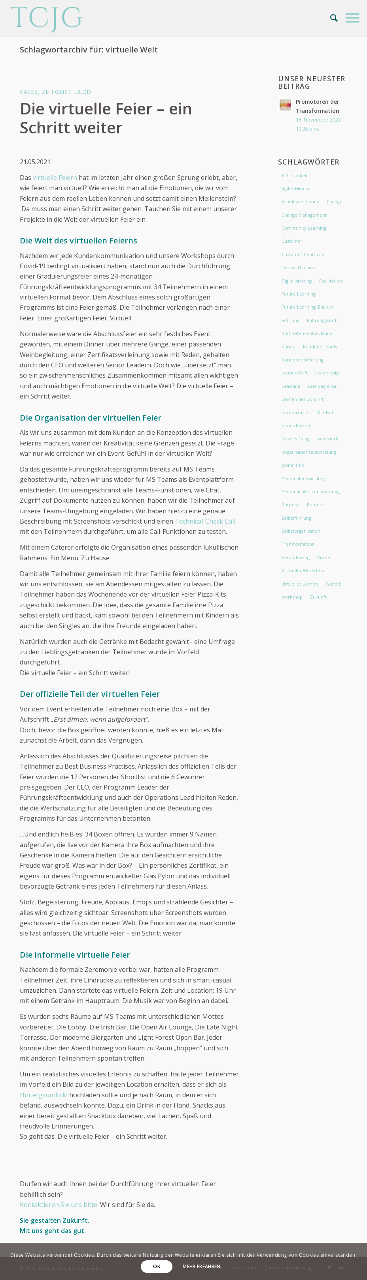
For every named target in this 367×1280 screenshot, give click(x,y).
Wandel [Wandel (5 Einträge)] (333, 584)
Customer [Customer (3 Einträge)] (292, 241)
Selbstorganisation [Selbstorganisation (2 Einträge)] (301, 531)
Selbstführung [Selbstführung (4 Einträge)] (296, 518)
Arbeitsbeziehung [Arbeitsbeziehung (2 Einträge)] (300, 201)
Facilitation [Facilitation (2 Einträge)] (330, 281)
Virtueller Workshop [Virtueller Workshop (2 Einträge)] (303, 570)
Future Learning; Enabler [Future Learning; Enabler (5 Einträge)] (308, 307)
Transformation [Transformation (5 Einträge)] (298, 544)
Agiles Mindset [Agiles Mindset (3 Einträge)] (297, 188)
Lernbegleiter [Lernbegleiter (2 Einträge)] (322, 386)
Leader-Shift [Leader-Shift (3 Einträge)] (295, 373)
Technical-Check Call (205, 521)
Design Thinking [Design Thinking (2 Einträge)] (298, 267)
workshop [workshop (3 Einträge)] (292, 597)
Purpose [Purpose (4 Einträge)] (290, 504)
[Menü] (348, 18)
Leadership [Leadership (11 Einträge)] (327, 373)
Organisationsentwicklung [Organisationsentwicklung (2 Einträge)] (309, 452)
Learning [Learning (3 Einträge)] (291, 386)
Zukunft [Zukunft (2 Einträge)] (318, 597)
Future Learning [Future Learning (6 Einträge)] (299, 294)
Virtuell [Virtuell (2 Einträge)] (325, 557)
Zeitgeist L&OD (66, 91)
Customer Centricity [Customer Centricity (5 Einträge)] (303, 254)
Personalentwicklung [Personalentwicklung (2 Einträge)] (304, 478)
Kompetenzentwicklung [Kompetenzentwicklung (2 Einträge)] (307, 333)
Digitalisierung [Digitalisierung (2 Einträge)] (297, 281)
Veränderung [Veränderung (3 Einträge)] (296, 557)
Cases (29, 91)
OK (156, 1266)
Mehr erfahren (202, 1266)
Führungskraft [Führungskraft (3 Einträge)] (322, 320)
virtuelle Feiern (54, 177)
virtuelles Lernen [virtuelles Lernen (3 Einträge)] (300, 584)
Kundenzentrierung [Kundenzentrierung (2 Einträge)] (302, 360)
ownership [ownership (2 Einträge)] (293, 465)
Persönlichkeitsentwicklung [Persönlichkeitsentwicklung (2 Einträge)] (311, 491)
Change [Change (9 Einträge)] (334, 201)
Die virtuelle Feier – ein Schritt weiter (106, 117)
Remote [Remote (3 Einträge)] (315, 504)
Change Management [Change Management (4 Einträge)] (304, 215)
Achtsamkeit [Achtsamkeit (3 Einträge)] (295, 175)
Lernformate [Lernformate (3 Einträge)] (295, 412)
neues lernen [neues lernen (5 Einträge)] (296, 426)
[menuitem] (330, 18)
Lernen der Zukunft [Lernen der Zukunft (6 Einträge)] (302, 399)
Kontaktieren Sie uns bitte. (60, 1204)
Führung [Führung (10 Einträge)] (290, 320)
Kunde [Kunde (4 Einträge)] (288, 347)
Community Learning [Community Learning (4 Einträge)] (304, 228)
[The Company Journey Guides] (47, 18)
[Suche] (330, 18)
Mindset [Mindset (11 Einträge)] (324, 412)
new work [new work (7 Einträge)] (327, 439)
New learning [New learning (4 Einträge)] (296, 439)
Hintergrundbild (44, 1095)
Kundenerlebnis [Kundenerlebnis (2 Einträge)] (320, 347)
